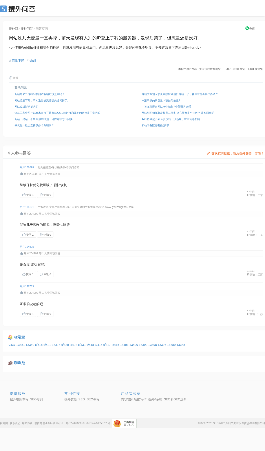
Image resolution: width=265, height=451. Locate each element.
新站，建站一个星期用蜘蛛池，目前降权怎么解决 (44, 119)
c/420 (65, 344)
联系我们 (15, 423)
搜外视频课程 (19, 399)
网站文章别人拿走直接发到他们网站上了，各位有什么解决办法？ (180, 94)
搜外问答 (27, 28)
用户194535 (27, 246)
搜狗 (36, 225)
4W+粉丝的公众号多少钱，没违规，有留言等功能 (171, 119)
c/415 (116, 344)
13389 (172, 344)
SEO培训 (36, 399)
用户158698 (27, 167)
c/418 (90, 344)
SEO (18, 9)
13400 (134, 344)
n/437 (12, 344)
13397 (162, 344)
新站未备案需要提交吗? (156, 125)
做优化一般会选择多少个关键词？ (34, 125)
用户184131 (27, 207)
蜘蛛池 (19, 363)
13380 (30, 344)
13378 (56, 344)
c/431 (82, 344)
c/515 (39, 344)
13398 (153, 344)
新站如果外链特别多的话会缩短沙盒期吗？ (40, 94)
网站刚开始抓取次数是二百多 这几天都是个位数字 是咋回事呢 (178, 112)
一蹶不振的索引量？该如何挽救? (161, 100)
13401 (125, 344)
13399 (143, 344)
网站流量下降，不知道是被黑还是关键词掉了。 (42, 100)
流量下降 (18, 60)
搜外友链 (70, 399)
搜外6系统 (155, 399)
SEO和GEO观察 (175, 399)
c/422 (74, 344)
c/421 (48, 344)
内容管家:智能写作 (133, 399)
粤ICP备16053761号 (98, 423)
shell (32, 60)
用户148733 (27, 286)
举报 (13, 77)
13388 (181, 344)
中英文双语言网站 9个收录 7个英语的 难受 (167, 106)
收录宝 (19, 337)
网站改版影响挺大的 (26, 106)
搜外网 (13, 28)
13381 (21, 344)
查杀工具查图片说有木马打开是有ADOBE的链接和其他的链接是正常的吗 (57, 112)
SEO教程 (93, 399)
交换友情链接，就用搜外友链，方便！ (235, 153)
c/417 (107, 344)
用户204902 (31, 174)
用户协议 (27, 423)
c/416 (99, 344)
